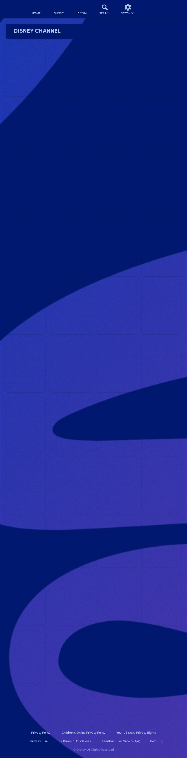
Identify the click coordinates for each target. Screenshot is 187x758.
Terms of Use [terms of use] (38, 741)
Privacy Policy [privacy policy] (40, 732)
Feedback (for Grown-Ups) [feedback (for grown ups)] (121, 741)
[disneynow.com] (13, 7)
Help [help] (153, 741)
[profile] (150, 9)
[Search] (105, 9)
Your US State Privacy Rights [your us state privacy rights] (136, 732)
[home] (36, 9)
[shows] (59, 9)
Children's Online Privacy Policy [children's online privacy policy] (83, 732)
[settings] (128, 9)
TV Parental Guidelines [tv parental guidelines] (75, 741)
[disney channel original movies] (82, 9)
